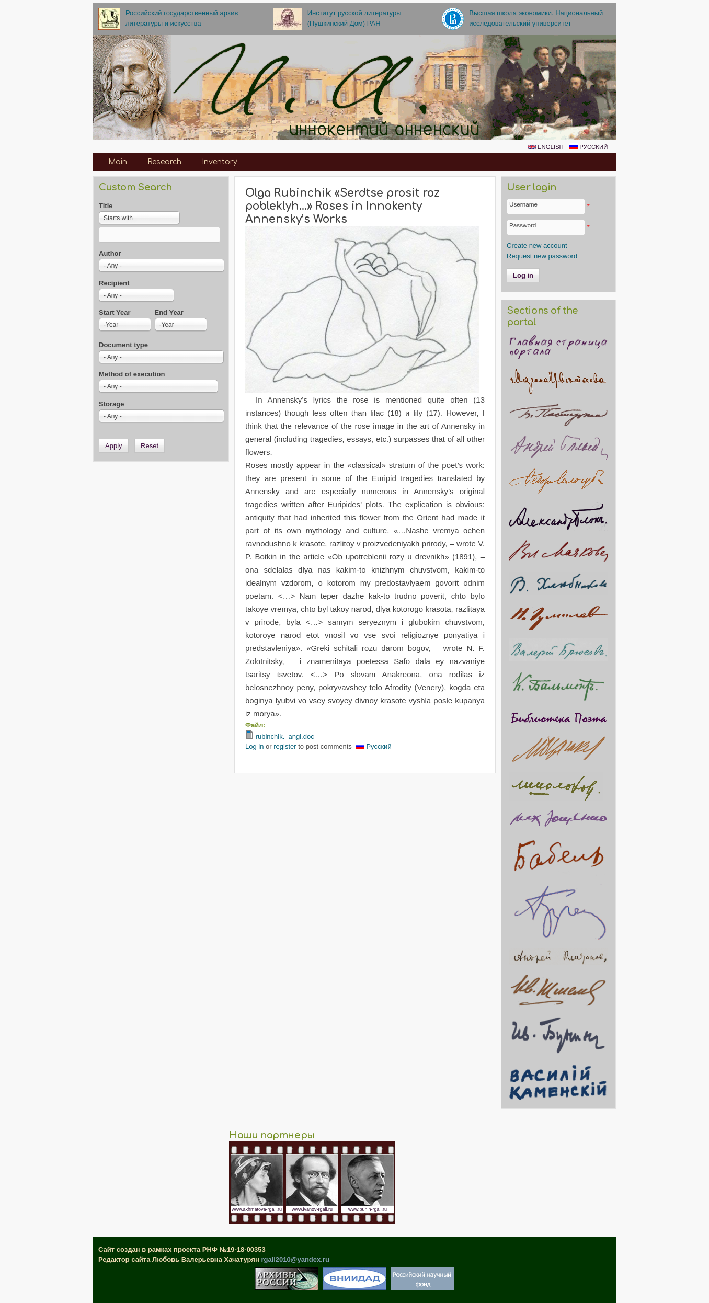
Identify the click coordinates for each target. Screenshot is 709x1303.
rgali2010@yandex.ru (295, 1259)
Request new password (542, 256)
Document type (123, 345)
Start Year (114, 312)
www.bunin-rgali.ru (367, 1209)
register (284, 746)
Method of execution (132, 374)
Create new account (537, 245)
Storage (111, 404)
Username (523, 204)
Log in (254, 746)
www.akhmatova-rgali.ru (257, 1209)
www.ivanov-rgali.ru (312, 1209)
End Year (169, 312)
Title (106, 206)
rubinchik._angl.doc (285, 736)
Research (164, 162)
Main (117, 162)
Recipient (114, 283)
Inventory (219, 162)
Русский (588, 147)
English (546, 147)
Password (522, 225)
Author (110, 253)
